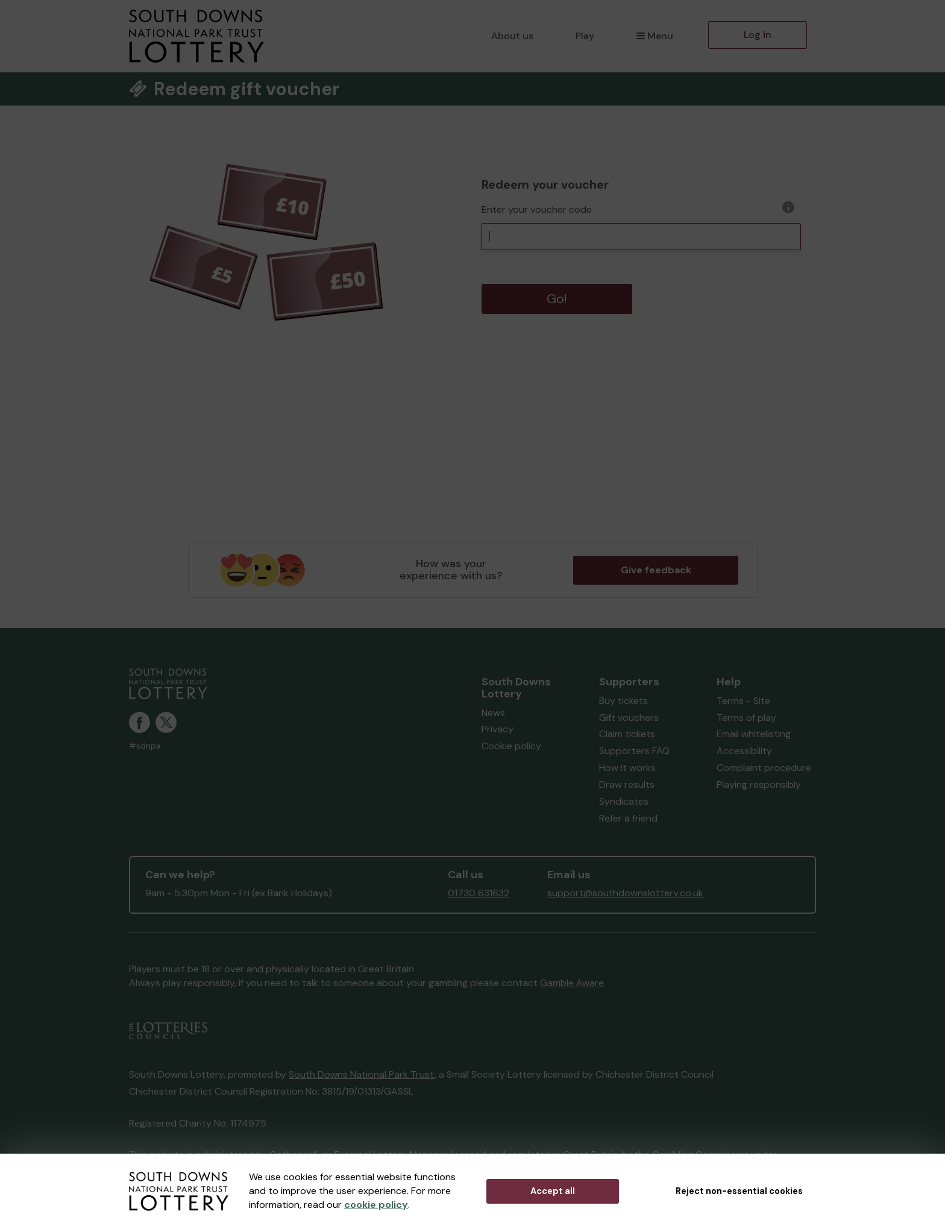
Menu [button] (654, 36)
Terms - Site (743, 700)
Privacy (497, 729)
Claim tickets (627, 734)
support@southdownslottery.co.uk (625, 893)
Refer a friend (628, 818)
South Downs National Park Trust (362, 1074)
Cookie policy (511, 746)
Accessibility (744, 750)
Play (585, 36)
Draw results (627, 784)
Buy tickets (623, 700)
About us (512, 36)
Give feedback (656, 570)
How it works (627, 767)
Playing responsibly (759, 784)
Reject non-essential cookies (739, 1191)
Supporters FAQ (634, 750)
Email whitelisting (754, 734)
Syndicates (623, 801)
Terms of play (746, 717)
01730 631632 (478, 893)
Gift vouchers (629, 717)
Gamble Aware (572, 982)
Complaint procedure (764, 767)
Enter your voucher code (537, 209)
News (493, 712)
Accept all (552, 1191)
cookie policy (376, 1204)
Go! (557, 298)
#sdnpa (145, 746)
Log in (757, 34)
